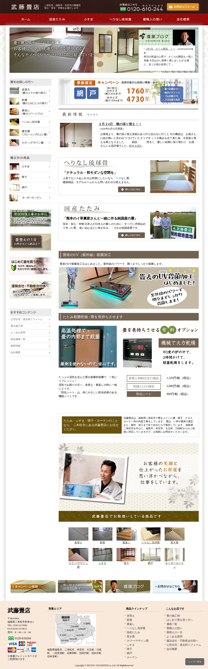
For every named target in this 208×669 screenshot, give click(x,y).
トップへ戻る (195, 661)
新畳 (102, 542)
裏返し (126, 542)
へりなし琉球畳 (150, 542)
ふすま (102, 563)
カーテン (132, 657)
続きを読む (136, 145)
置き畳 (174, 542)
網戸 (150, 563)
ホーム (25, 20)
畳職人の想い (151, 20)
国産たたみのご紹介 (57, 20)
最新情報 (15, 346)
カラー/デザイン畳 (138, 640)
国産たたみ (133, 632)
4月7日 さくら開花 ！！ (160, 49)
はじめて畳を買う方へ (180, 620)
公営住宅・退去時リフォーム (27, 319)
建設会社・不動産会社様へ (182, 640)
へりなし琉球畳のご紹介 (120, 20)
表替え (78, 542)
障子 (126, 563)
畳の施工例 (17, 326)
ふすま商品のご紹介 (88, 20)
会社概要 (183, 20)
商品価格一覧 (18, 339)
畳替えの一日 (174, 632)
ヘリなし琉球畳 (136, 628)
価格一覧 (172, 624)
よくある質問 (18, 332)
